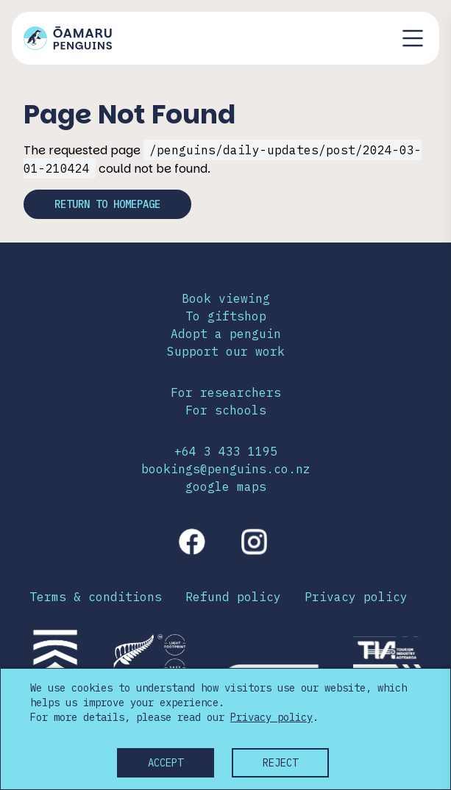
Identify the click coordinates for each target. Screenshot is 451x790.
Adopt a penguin (226, 333)
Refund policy (233, 596)
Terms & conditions (95, 596)
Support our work (226, 351)
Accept (165, 762)
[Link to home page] (68, 38)
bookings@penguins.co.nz (225, 469)
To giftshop (225, 316)
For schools (225, 410)
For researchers (226, 392)
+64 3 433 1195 (225, 451)
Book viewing (226, 298)
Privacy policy (356, 596)
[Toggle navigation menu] (412, 38)
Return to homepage (107, 204)
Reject (280, 762)
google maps (225, 486)
